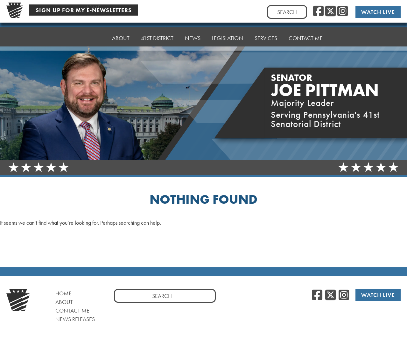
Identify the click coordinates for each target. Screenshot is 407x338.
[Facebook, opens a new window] (318, 11)
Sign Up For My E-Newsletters (84, 9)
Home (92, 35)
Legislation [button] (227, 29)
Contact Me (306, 26)
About (121, 34)
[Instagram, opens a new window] (342, 11)
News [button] (192, 31)
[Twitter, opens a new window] (330, 11)
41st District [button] (157, 32)
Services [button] (266, 28)
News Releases (75, 319)
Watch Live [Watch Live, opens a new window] (378, 12)
